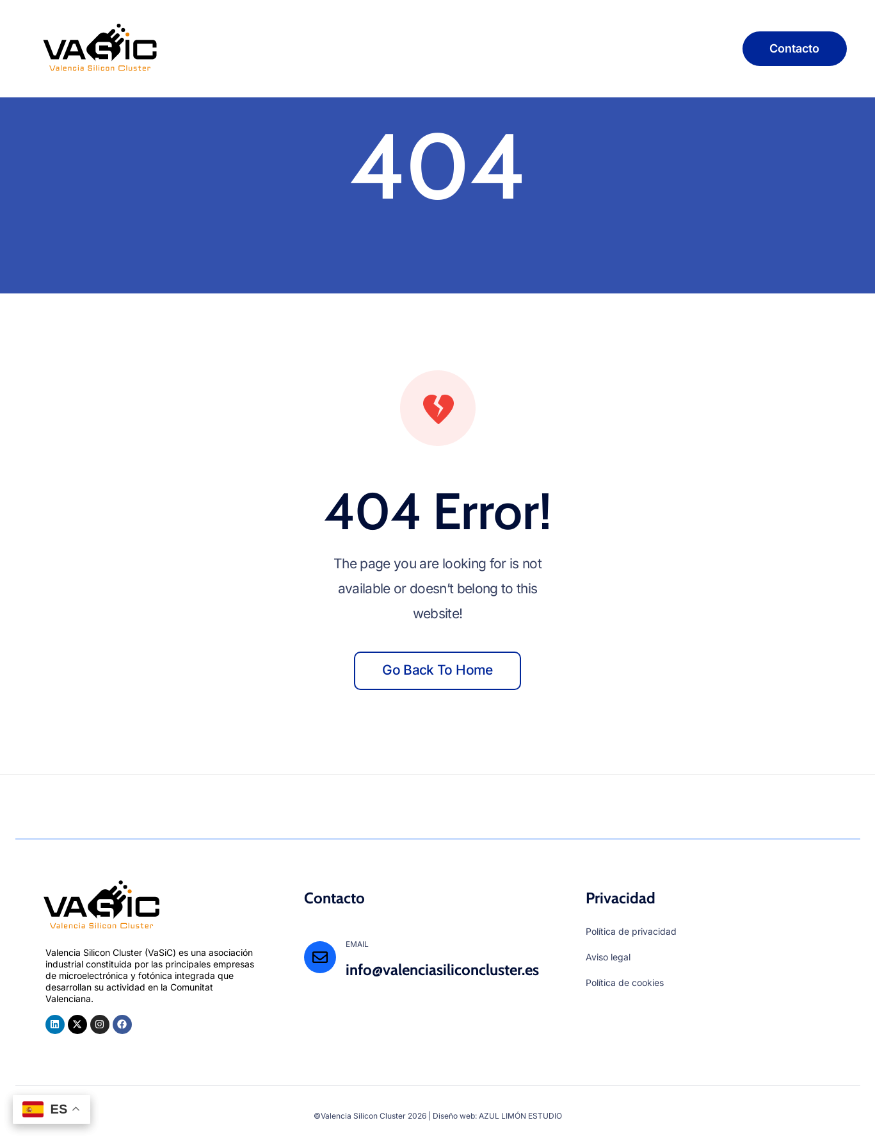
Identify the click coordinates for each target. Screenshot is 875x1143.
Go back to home (437, 670)
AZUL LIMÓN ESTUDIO (520, 1116)
